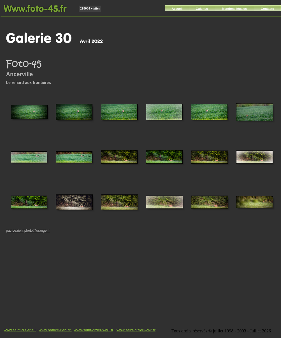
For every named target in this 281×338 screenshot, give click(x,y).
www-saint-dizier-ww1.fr (93, 330)
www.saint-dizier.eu (20, 330)
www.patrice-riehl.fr (55, 330)
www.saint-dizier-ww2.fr (136, 330)
